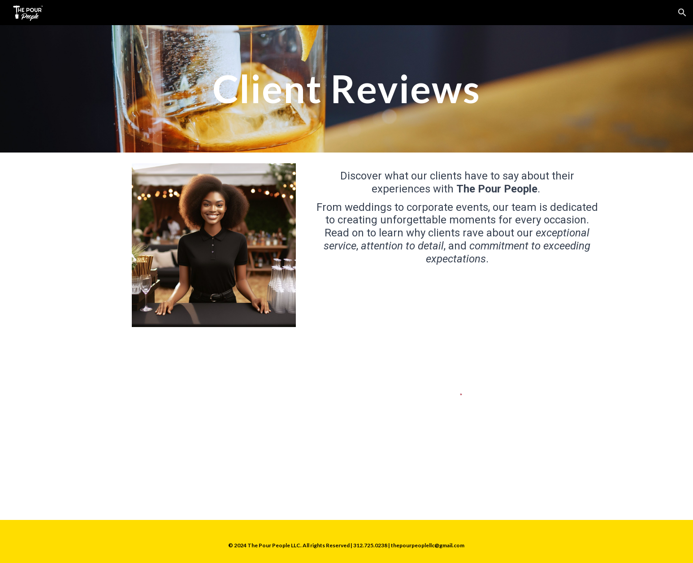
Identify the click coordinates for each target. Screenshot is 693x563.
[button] (682, 12)
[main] (346, 88)
